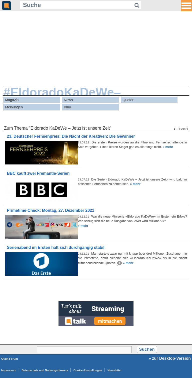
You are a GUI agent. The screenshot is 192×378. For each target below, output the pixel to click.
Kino (67, 107)
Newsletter (115, 370)
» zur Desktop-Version (170, 358)
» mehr (168, 147)
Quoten (128, 100)
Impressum (8, 370)
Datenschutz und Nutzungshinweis (45, 370)
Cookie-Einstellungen (88, 370)
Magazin (11, 100)
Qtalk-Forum (9, 358)
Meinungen (14, 107)
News (68, 100)
